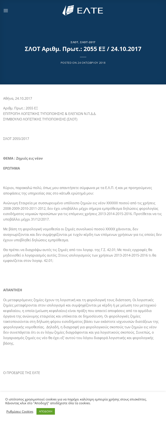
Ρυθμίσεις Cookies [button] (19, 411)
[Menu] (5, 10)
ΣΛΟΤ (74, 42)
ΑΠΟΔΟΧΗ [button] (45, 411)
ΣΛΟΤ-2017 (87, 42)
